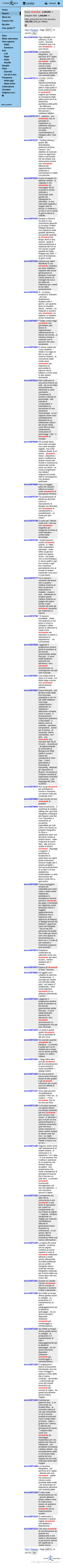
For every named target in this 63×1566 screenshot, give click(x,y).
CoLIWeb (30, 3)
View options (8, 41)
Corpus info (7, 21)
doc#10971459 (31, 1466)
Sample (5, 65)
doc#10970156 (31, 52)
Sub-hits (8, 71)
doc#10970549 (31, 292)
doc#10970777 (31, 578)
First (27, 30)
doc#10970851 (31, 676)
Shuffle (7, 62)
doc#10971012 (31, 999)
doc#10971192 (31, 1195)
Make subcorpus (10, 38)
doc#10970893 (31, 799)
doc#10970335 (31, 261)
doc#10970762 (31, 540)
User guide (7, 28)
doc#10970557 (31, 321)
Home (5, 10)
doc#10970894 (31, 807)
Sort (4, 50)
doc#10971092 (31, 1074)
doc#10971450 (31, 1400)
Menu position (7, 104)
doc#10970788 (31, 616)
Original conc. (8, 92)
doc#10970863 (31, 690)
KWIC (6, 44)
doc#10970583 (31, 347)
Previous (34, 30)
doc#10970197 (31, 140)
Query (38, 12)
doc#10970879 (31, 787)
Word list (6, 17)
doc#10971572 (31, 1529)
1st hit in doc (10, 74)
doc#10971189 (31, 1146)
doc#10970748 (31, 521)
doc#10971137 (31, 1091)
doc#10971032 (31, 1040)
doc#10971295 (31, 1293)
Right (6, 56)
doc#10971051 (31, 1059)
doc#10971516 (31, 1516)
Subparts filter (36, 15)
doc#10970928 (31, 884)
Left (6, 53)
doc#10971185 (31, 1105)
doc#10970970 (31, 950)
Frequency (7, 77)
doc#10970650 (31, 442)
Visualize (6, 89)
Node (6, 59)
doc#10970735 (31, 497)
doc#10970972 (31, 967)
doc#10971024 (31, 1030)
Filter (4, 68)
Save (4, 35)
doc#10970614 (31, 380)
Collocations (8, 86)
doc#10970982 (31, 973)
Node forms (9, 83)
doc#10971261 (31, 1281)
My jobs (6, 24)
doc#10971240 (31, 1243)
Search (5, 13)
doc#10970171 (31, 78)
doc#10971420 (31, 1329)
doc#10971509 (31, 1492)
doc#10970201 (31, 178)
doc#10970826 (31, 645)
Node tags (9, 80)
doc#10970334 (31, 218)
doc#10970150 (31, 37)
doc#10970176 (31, 116)
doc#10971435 (31, 1364)
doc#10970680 (31, 484)
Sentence (8, 47)
